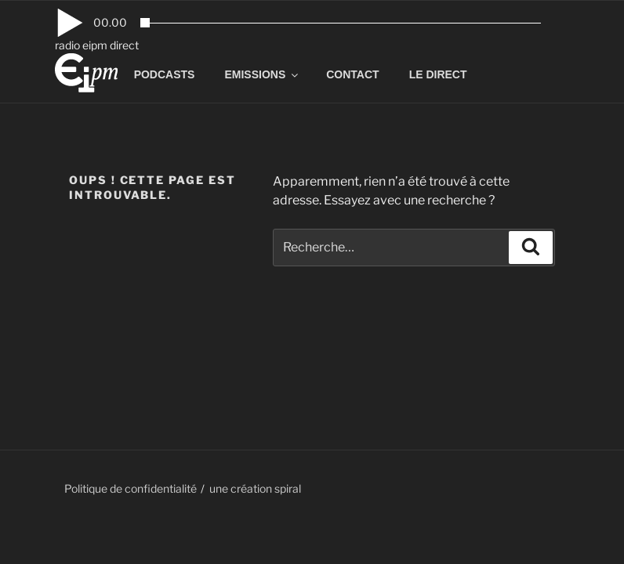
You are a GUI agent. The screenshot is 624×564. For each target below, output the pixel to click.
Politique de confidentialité (130, 488)
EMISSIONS (262, 74)
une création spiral (255, 488)
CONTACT (352, 74)
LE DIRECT (438, 74)
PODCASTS (164, 74)
